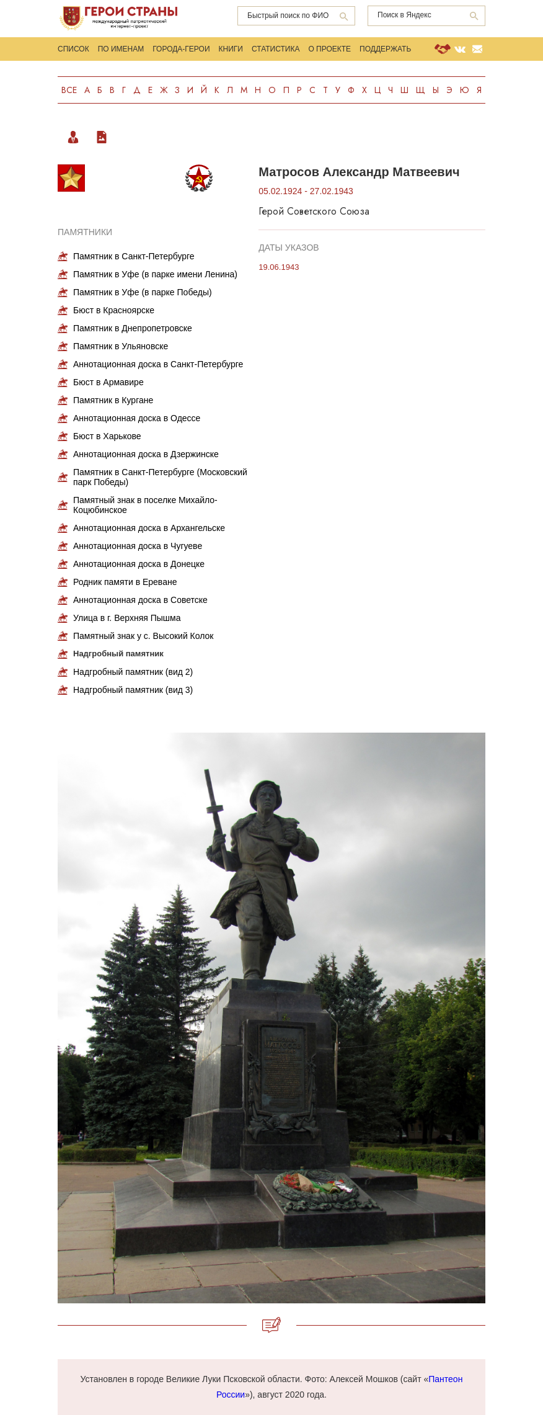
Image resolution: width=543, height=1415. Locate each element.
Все (69, 90)
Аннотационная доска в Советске (140, 600)
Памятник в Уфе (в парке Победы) (142, 292)
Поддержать (385, 49)
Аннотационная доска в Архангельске (149, 528)
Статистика (275, 49)
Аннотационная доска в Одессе (136, 418)
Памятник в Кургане (113, 400)
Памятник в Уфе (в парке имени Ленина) (155, 274)
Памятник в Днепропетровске (132, 328)
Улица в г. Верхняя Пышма (126, 618)
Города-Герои (181, 49)
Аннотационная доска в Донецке (139, 564)
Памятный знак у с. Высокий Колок (143, 636)
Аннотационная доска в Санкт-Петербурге (158, 364)
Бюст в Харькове (107, 436)
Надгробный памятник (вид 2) (133, 672)
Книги (231, 49)
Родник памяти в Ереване (125, 582)
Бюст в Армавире (108, 382)
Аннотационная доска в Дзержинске (146, 454)
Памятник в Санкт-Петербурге (134, 256)
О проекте (329, 49)
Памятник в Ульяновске (120, 346)
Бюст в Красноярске (113, 310)
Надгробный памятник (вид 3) (133, 690)
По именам (121, 49)
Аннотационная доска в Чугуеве (137, 546)
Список (73, 49)
